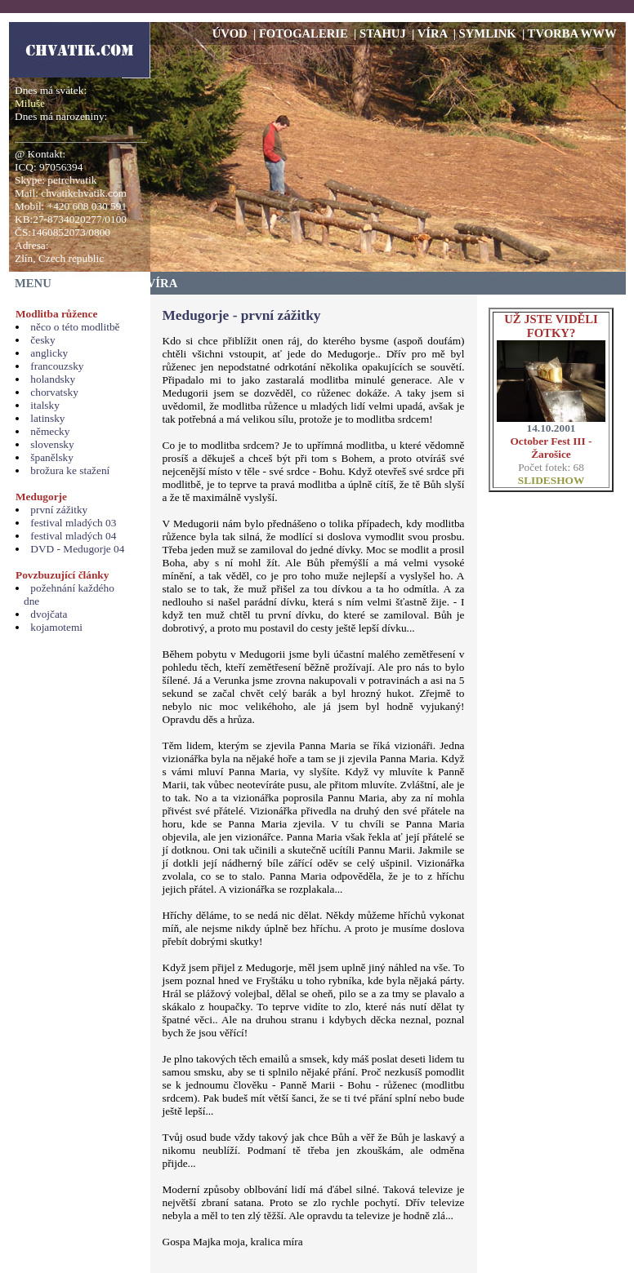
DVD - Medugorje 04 (77, 549)
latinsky (47, 418)
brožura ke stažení (69, 470)
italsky (45, 405)
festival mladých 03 (73, 523)
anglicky (49, 353)
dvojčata (48, 614)
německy (49, 431)
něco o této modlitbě (74, 327)
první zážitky (58, 509)
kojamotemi (56, 627)
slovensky (52, 444)
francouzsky (56, 366)
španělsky (52, 457)
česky (42, 340)
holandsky (52, 379)
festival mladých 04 (73, 536)
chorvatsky (54, 392)
